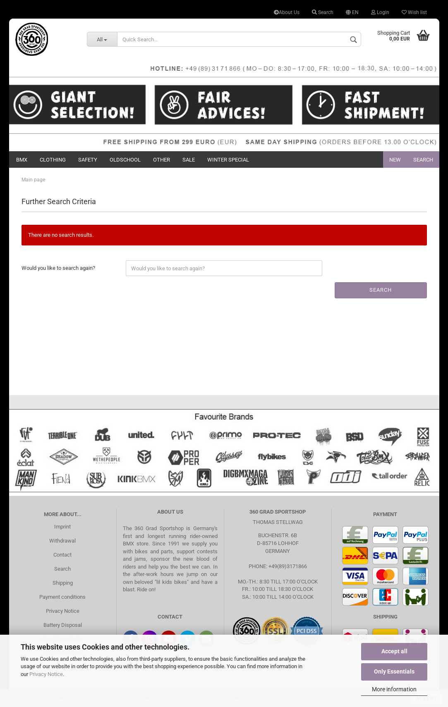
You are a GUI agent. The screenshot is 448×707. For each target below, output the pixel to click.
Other (161, 160)
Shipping (63, 583)
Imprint (62, 527)
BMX (21, 160)
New (395, 160)
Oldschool (125, 160)
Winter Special (228, 160)
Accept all (394, 651)
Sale (188, 160)
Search (322, 12)
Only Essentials (394, 671)
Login (380, 12)
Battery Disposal (62, 625)
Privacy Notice (46, 674)
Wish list (414, 12)
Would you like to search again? (58, 268)
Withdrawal (62, 541)
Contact (62, 555)
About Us (286, 12)
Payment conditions (62, 597)
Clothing (53, 160)
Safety (87, 160)
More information (394, 689)
